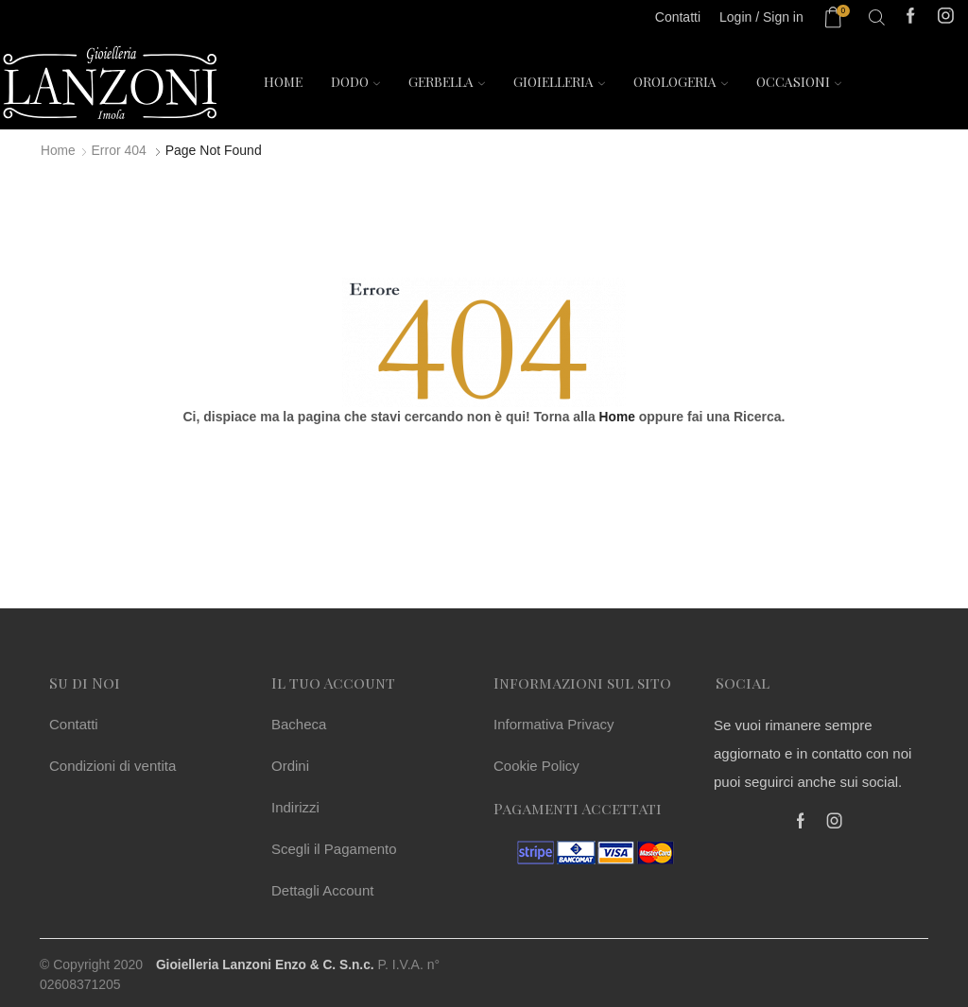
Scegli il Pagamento (334, 848)
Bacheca (298, 723)
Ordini (290, 765)
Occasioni (798, 82)
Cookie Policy (536, 765)
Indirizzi (295, 806)
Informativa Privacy (553, 723)
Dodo (355, 82)
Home (283, 82)
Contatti (73, 723)
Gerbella (446, 82)
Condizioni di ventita (112, 765)
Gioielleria (559, 82)
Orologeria (680, 82)
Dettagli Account (322, 889)
